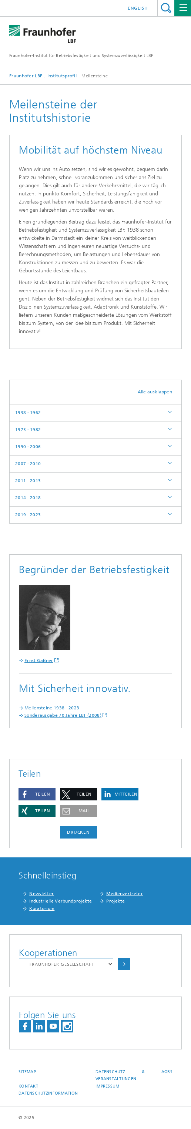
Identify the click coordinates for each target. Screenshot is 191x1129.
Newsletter (41, 893)
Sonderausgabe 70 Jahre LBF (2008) (62, 715)
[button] (37, 794)
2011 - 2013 (28, 480)
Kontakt (28, 1086)
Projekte (115, 901)
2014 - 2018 (28, 497)
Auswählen (124, 964)
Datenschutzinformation (48, 1093)
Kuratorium (41, 908)
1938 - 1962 (28, 412)
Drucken (78, 832)
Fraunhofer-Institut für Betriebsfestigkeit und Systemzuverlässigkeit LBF (81, 55)
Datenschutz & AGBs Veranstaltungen (134, 1075)
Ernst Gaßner (38, 660)
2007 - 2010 (28, 463)
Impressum (107, 1086)
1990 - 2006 (28, 446)
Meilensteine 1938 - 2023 (51, 707)
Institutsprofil (62, 75)
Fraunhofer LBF (25, 75)
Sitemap (27, 1071)
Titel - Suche (166, 8)
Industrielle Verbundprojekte (60, 901)
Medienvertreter (124, 893)
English (138, 8)
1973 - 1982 (28, 429)
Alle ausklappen (155, 391)
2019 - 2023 (28, 514)
